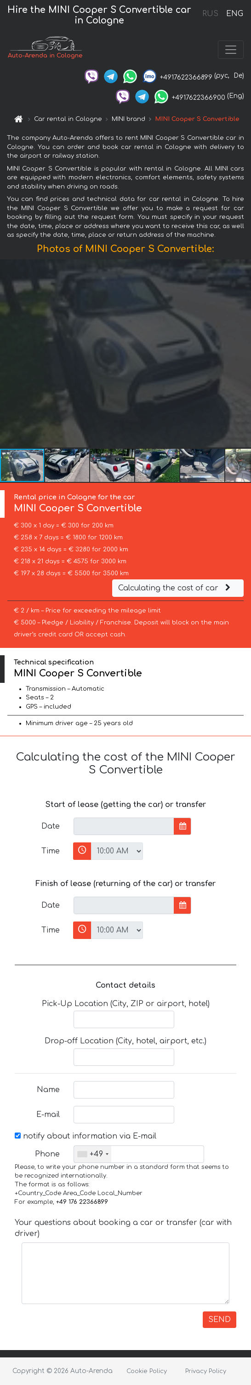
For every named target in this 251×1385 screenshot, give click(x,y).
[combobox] (92, 1154)
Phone (47, 1154)
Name (48, 1090)
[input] (124, 826)
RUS (210, 14)
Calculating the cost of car (175, 588)
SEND (219, 1320)
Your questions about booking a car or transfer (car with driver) (123, 1228)
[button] (242, 353)
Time (50, 851)
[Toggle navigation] (231, 49)
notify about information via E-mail (85, 1136)
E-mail (48, 1114)
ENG (234, 14)
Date (50, 826)
